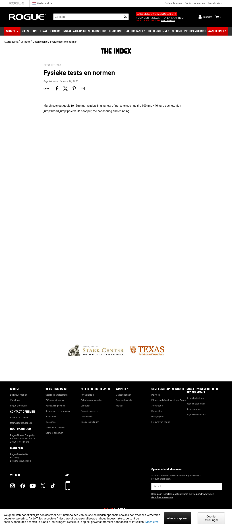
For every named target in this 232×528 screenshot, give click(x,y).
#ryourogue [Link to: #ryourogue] (157, 405)
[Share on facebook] (57, 88)
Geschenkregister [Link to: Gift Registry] (124, 400)
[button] (125, 16)
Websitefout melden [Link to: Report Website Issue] (55, 427)
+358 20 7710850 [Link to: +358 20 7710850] (19, 417)
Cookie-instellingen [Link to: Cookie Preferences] (90, 422)
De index (25, 41)
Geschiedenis (40, 41)
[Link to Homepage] (27, 17)
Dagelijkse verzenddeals (156, 14)
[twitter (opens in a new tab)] (42, 485)
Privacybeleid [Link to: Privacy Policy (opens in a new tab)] (208, 494)
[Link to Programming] (195, 31)
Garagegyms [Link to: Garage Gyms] (157, 416)
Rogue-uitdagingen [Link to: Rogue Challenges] (196, 403)
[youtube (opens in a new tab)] (32, 485)
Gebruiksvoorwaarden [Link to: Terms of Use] (91, 400)
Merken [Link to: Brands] (119, 405)
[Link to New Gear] (25, 31)
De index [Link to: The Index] (155, 395)
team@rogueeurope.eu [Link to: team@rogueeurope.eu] (21, 423)
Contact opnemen (195, 3)
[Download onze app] (67, 485)
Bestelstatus (215, 3)
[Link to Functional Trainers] (46, 31)
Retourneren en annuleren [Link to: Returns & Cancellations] (58, 411)
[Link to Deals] (217, 31)
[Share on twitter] (65, 88)
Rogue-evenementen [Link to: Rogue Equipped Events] (196, 414)
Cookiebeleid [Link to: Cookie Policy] (87, 416)
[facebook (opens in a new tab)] (22, 485)
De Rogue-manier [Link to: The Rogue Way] (18, 395)
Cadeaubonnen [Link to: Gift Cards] (123, 395)
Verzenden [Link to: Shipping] (50, 416)
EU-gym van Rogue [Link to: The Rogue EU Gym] (160, 422)
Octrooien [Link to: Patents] (85, 405)
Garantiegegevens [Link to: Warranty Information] (89, 411)
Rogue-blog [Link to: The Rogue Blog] (156, 411)
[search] (91, 16)
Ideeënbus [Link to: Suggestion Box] (50, 422)
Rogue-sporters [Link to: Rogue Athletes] (194, 409)
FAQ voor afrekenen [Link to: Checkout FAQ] (55, 400)
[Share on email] (83, 88)
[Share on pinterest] (74, 88)
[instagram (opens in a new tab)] (12, 485)
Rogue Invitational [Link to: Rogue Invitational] (195, 398)
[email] (186, 486)
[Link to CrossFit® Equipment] (107, 31)
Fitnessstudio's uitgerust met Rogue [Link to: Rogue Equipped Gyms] (168, 400)
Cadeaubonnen (173, 3)
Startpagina (11, 41)
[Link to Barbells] (135, 31)
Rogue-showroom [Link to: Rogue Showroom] (18, 405)
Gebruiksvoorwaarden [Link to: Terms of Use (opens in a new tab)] (162, 497)
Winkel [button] (10, 31)
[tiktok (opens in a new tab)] (52, 485)
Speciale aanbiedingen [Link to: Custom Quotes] (56, 395)
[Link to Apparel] (177, 31)
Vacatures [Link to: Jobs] (15, 400)
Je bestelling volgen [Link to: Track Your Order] (55, 405)
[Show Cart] (218, 17)
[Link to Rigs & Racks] (76, 31)
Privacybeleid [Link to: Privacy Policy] (87, 395)
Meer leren (152, 522)
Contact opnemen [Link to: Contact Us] (54, 433)
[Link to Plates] (159, 31)
